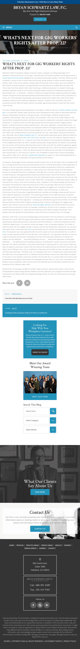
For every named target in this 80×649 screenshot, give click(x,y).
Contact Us (40, 529)
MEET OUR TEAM (40, 396)
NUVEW (7, 641)
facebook (19, 283)
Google (40, 605)
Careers (42, 548)
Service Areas (47, 545)
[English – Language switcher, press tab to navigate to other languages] (40, 19)
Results (58, 545)
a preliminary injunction (36, 155)
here (24, 138)
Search (53, 411)
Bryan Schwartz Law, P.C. (28, 135)
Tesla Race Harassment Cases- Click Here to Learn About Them (40, 2)
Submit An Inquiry (40, 352)
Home (11, 545)
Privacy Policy (70, 641)
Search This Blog (32, 404)
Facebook (33, 605)
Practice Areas (32, 545)
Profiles (20, 545)
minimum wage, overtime (42, 205)
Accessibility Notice (53, 641)
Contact (52, 548)
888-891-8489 (45, 14)
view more (40, 492)
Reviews (67, 545)
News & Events (30, 548)
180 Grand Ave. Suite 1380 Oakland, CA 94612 (40, 566)
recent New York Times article (12, 78)
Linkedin (27, 283)
